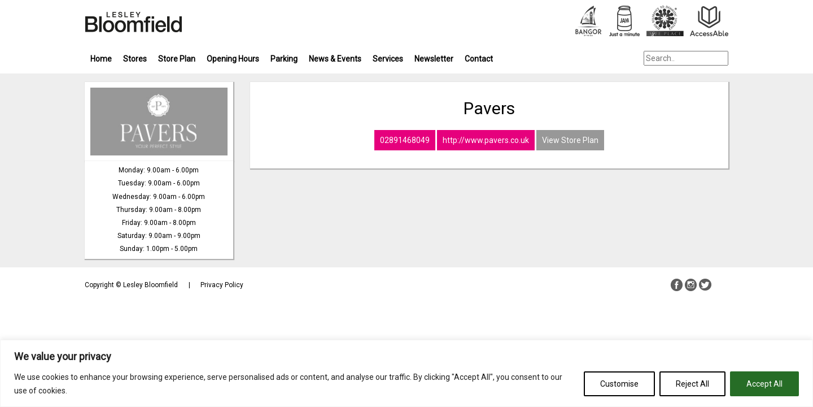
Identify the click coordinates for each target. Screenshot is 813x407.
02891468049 (405, 140)
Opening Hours (233, 58)
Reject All (692, 383)
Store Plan (176, 58)
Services (388, 58)
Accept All (764, 383)
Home (101, 58)
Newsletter (433, 58)
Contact (479, 58)
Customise (619, 383)
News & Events (335, 58)
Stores (135, 58)
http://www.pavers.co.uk (486, 140)
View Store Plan (570, 140)
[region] (406, 373)
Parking (284, 58)
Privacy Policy (221, 285)
